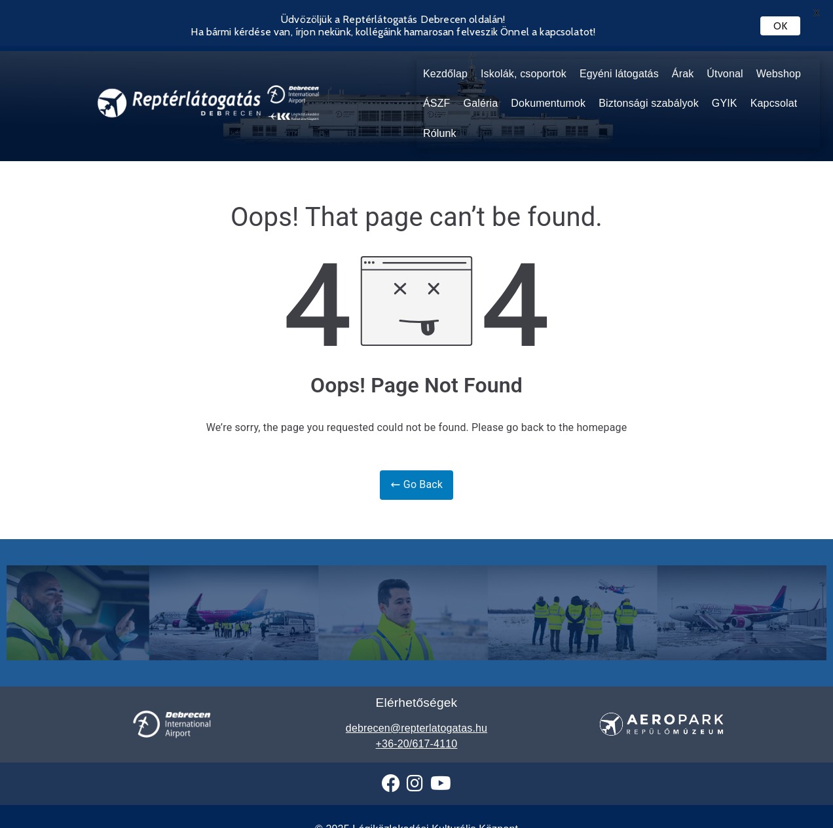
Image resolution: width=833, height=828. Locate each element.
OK (780, 26)
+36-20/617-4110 (417, 727)
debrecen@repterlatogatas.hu (416, 711)
